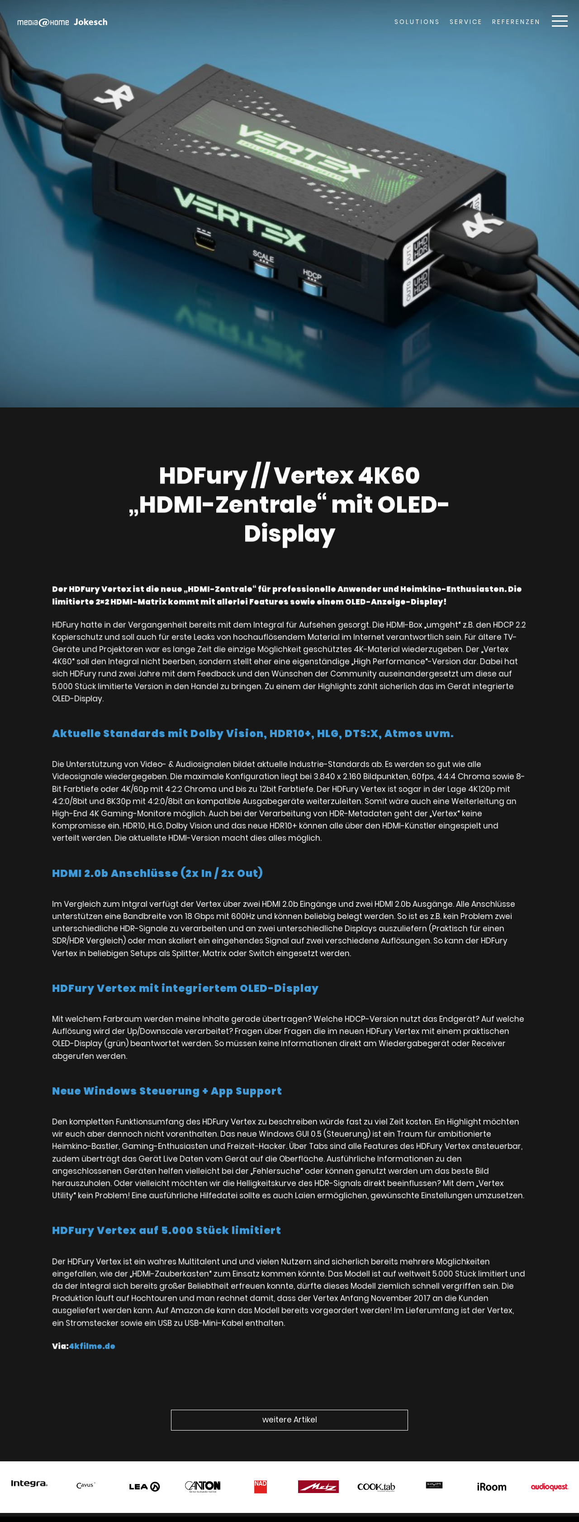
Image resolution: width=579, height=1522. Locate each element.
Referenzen (516, 22)
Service (466, 22)
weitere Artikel (289, 1419)
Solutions (417, 22)
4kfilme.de (107, 1314)
